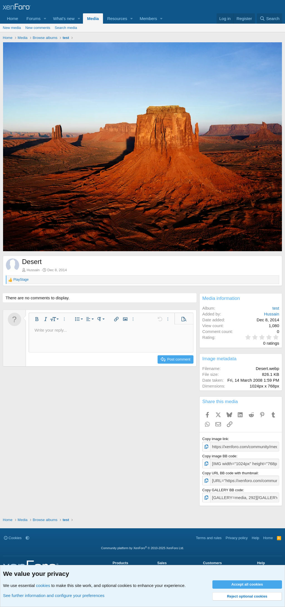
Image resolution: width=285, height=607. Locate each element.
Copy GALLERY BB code (222, 488)
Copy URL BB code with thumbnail (230, 471)
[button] (45, 18)
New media (12, 28)
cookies (43, 585)
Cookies (13, 534)
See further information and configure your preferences (53, 595)
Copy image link (215, 439)
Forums (33, 18)
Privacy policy (237, 534)
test (275, 308)
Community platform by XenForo (142, 545)
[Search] (269, 18)
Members (148, 18)
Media (93, 18)
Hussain (33, 270)
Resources (117, 18)
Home (12, 18)
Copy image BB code (219, 455)
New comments (37, 28)
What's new (64, 18)
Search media (66, 28)
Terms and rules (209, 534)
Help (255, 534)
